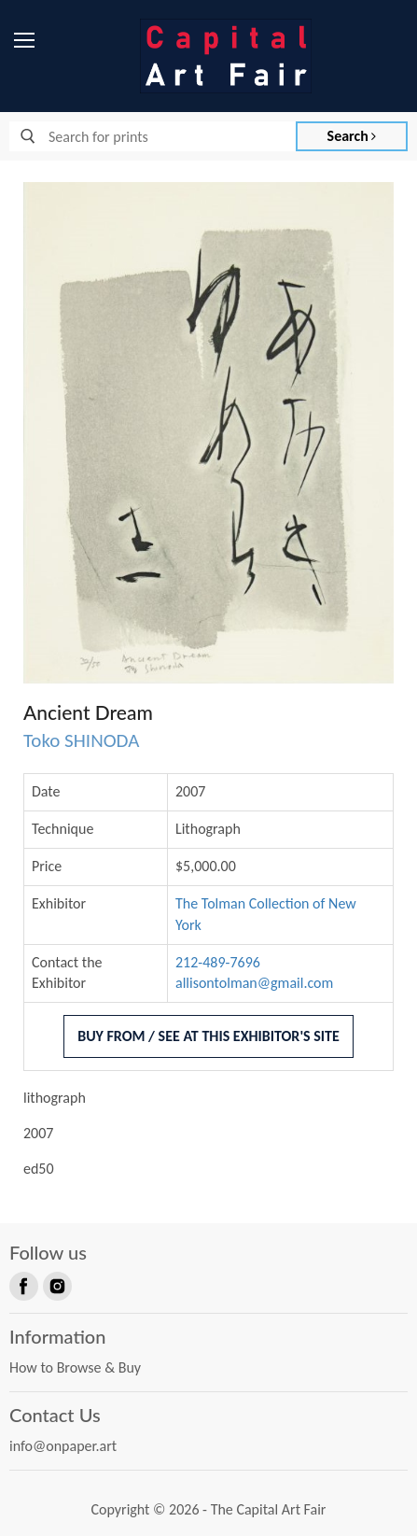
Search (352, 136)
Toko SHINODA (81, 740)
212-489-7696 (217, 962)
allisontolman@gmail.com (254, 983)
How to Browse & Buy (75, 1367)
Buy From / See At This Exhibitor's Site (208, 1036)
